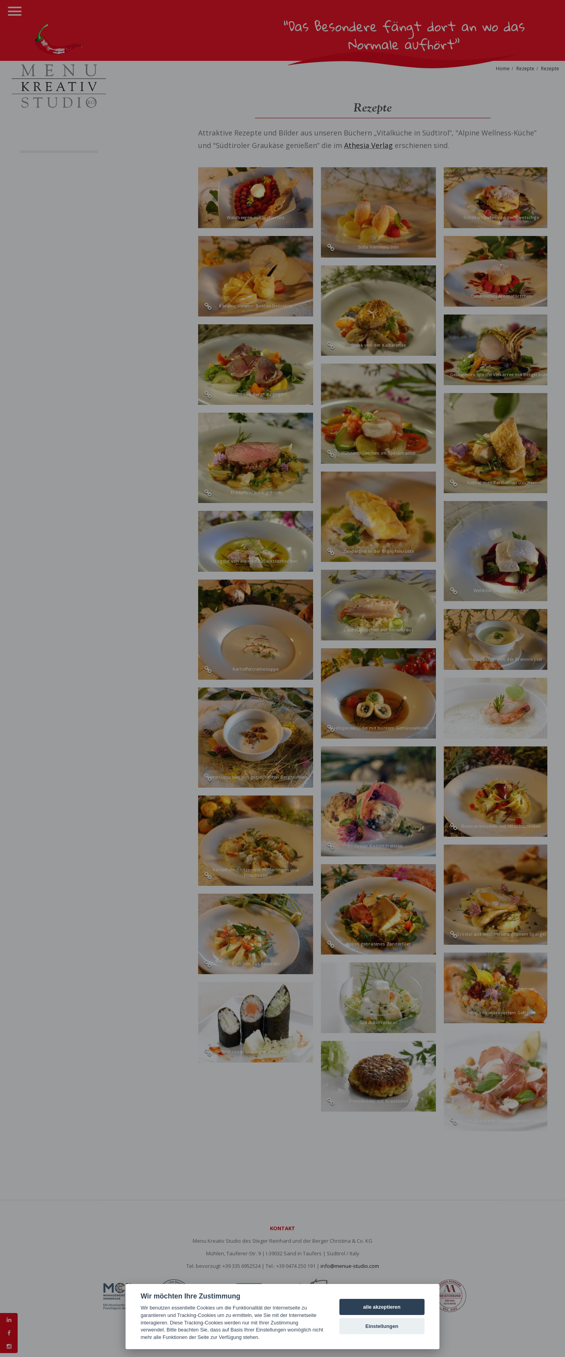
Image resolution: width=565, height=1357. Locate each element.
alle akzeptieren (381, 1307)
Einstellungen (381, 1326)
